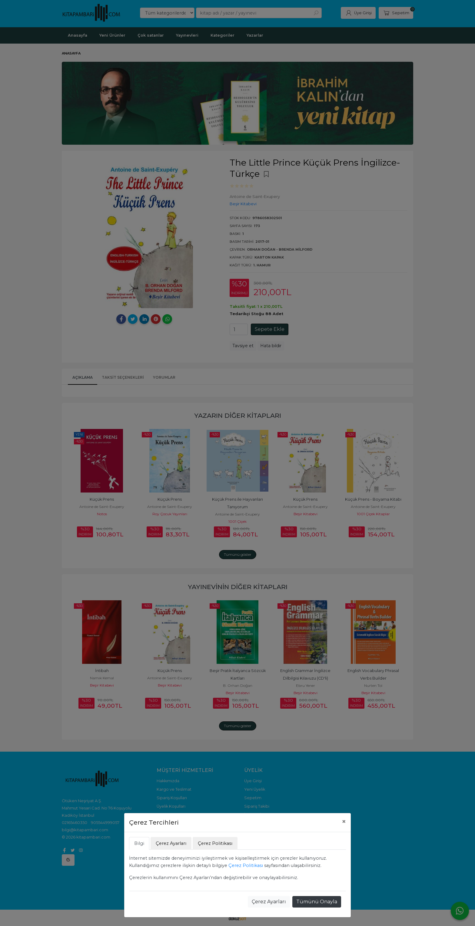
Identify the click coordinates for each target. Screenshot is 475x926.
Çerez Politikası (245, 865)
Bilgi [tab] (139, 843)
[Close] (344, 821)
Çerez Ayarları (269, 902)
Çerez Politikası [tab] (215, 843)
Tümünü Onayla (316, 902)
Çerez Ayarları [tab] (171, 843)
